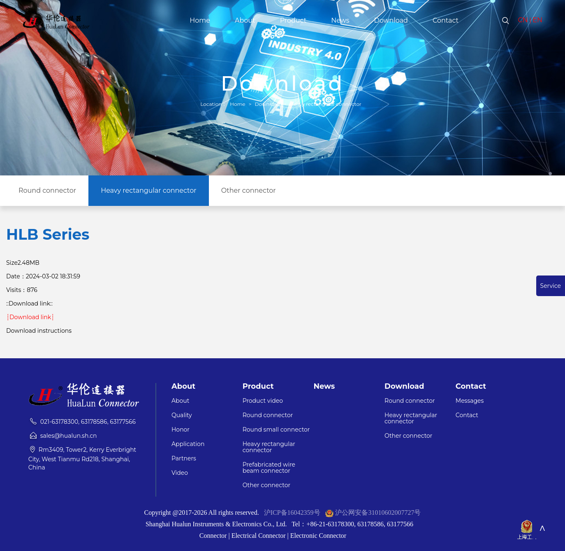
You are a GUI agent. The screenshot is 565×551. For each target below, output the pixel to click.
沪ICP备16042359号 (292, 512)
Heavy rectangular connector (325, 104)
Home (200, 20)
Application (187, 444)
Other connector (248, 190)
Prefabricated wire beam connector (269, 468)
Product (293, 20)
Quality (181, 415)
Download (391, 20)
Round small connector (276, 430)
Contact (445, 20)
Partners (183, 458)
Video (179, 473)
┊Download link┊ (30, 317)
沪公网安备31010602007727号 (378, 512)
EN (537, 20)
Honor (180, 430)
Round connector (47, 190)
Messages (470, 401)
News (340, 20)
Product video (263, 401)
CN (523, 20)
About (245, 20)
